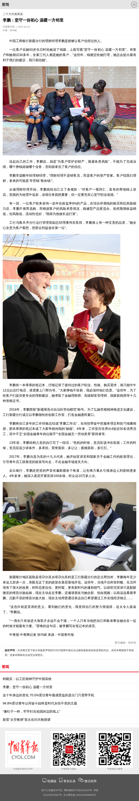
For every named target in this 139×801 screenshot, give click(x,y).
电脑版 (51, 781)
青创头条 (70, 781)
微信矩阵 (90, 781)
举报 (96, 790)
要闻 (5, 5)
